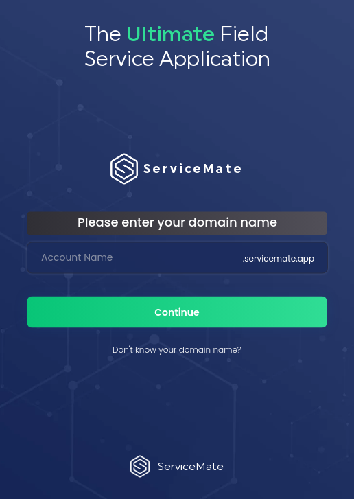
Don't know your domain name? (177, 349)
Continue (176, 311)
